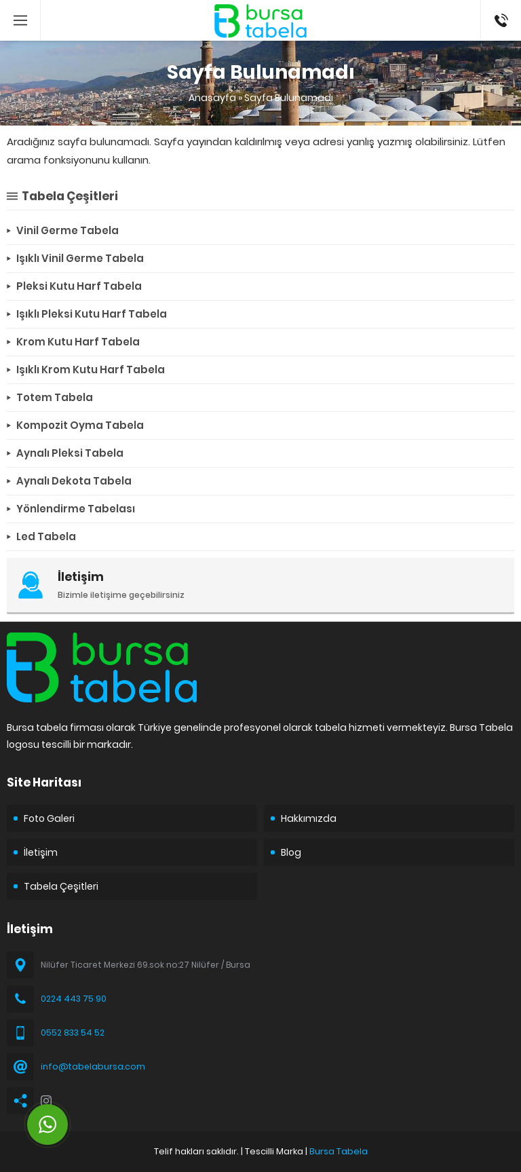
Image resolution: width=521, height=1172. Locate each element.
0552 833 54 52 (72, 1032)
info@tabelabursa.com (93, 1066)
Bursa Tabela (338, 1151)
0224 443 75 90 (74, 998)
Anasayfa (212, 98)
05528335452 (501, 7)
